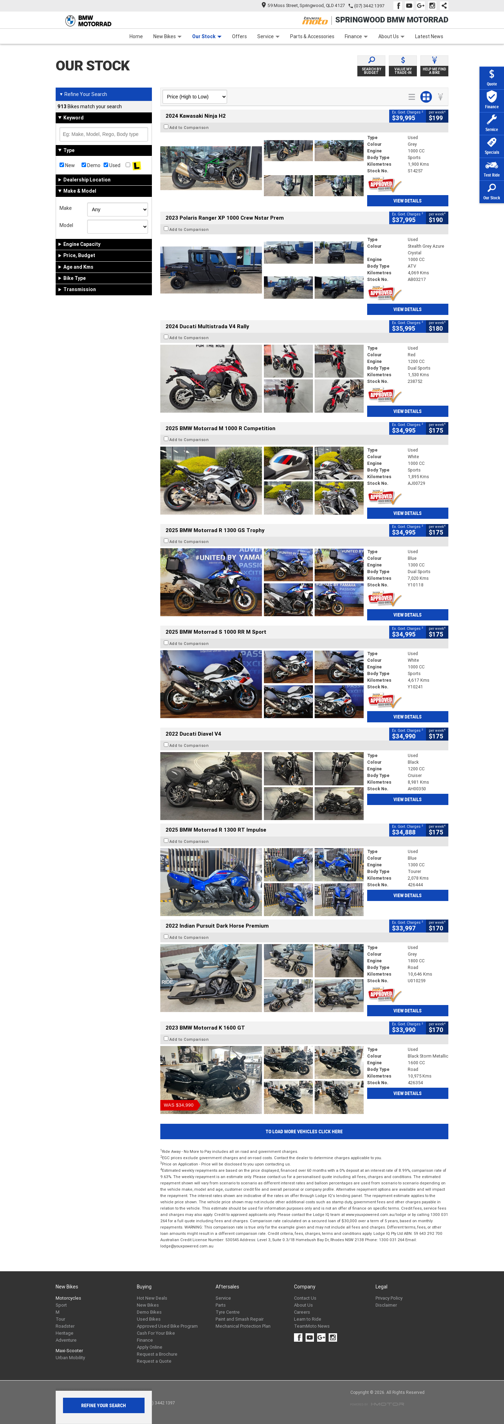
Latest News (429, 36)
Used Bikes (149, 1319)
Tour (60, 1319)
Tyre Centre (228, 1312)
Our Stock (207, 36)
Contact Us (305, 1298)
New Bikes (167, 36)
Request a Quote (154, 1361)
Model (66, 225)
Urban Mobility (70, 1358)
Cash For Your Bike (156, 1333)
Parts (221, 1305)
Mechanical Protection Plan (243, 1326)
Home (136, 36)
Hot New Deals (152, 1298)
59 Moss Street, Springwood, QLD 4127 (303, 5)
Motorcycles (68, 1298)
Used (112, 165)
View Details (407, 201)
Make (65, 208)
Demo (91, 165)
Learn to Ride (307, 1319)
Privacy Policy (389, 1298)
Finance (356, 36)
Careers (302, 1312)
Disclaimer (386, 1305)
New (67, 165)
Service (268, 36)
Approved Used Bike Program (167, 1326)
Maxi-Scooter (69, 1351)
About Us (391, 36)
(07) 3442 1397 (369, 6)
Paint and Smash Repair (240, 1319)
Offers (239, 36)
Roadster (65, 1326)
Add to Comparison (189, 127)
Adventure (66, 1340)
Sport (61, 1305)
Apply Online (149, 1347)
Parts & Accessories (312, 36)
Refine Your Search (83, 94)
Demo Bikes (149, 1312)
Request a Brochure (157, 1354)
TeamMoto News (312, 1326)
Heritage (65, 1333)
